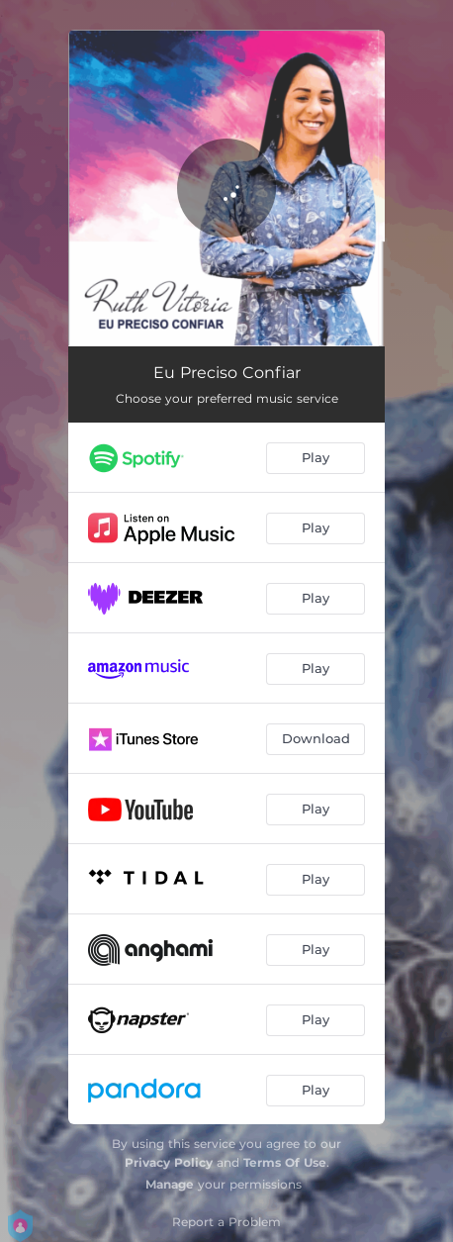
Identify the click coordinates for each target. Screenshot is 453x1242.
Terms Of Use (284, 1162)
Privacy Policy (169, 1162)
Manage (169, 1184)
